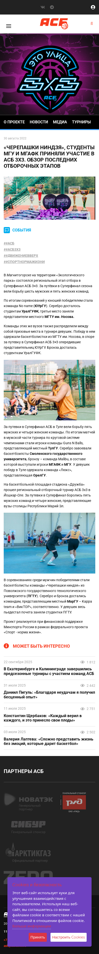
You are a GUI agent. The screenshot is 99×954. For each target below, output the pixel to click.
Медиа (60, 122)
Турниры (81, 122)
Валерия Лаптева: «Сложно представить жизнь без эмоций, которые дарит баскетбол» (48, 741)
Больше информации (31, 925)
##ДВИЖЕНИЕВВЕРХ (21, 256)
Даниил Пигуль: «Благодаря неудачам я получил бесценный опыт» (49, 694)
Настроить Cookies (68, 937)
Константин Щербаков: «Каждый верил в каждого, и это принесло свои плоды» (43, 718)
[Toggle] (8, 26)
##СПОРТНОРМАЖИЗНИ (24, 262)
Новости (39, 122)
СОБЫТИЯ (21, 230)
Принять (37, 937)
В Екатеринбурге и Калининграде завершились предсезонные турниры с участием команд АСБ (49, 671)
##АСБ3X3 (12, 249)
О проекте (14, 122)
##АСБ (9, 243)
